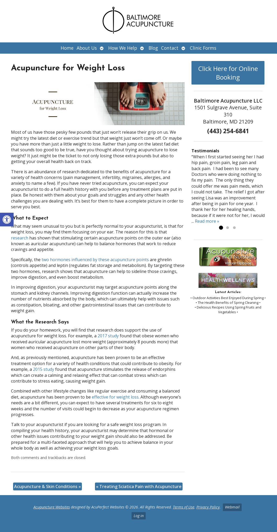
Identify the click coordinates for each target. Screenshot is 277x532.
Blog (153, 48)
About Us (87, 48)
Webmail (232, 507)
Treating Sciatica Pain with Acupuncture (139, 486)
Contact (169, 48)
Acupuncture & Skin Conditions (47, 486)
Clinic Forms (203, 48)
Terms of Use (183, 507)
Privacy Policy (208, 507)
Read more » (207, 221)
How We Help (122, 48)
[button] (7, 219)
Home (67, 48)
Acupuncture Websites (51, 507)
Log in (139, 515)
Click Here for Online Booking (228, 72)
